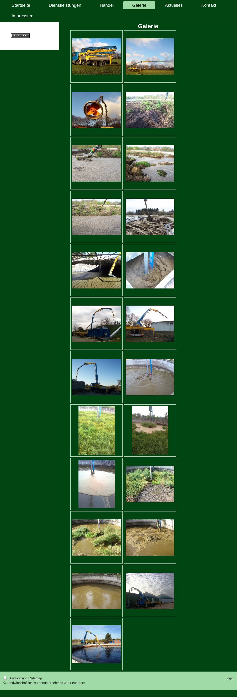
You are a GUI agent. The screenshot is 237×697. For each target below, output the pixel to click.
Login (230, 678)
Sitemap (36, 678)
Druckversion (15, 678)
